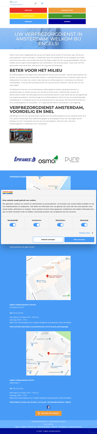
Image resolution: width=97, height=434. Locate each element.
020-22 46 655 (18, 388)
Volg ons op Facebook (50, 413)
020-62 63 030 (18, 313)
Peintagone (63, 427)
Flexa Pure (32, 427)
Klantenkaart (28, 16)
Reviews (67, 22)
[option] (25, 159)
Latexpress (67, 16)
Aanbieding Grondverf (57, 421)
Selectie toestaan (48, 240)
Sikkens (24, 427)
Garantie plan (67, 10)
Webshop (28, 22)
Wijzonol (54, 427)
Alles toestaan (79, 240)
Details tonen (84, 233)
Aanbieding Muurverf (40, 421)
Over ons (28, 10)
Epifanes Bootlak (43, 427)
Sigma (17, 427)
